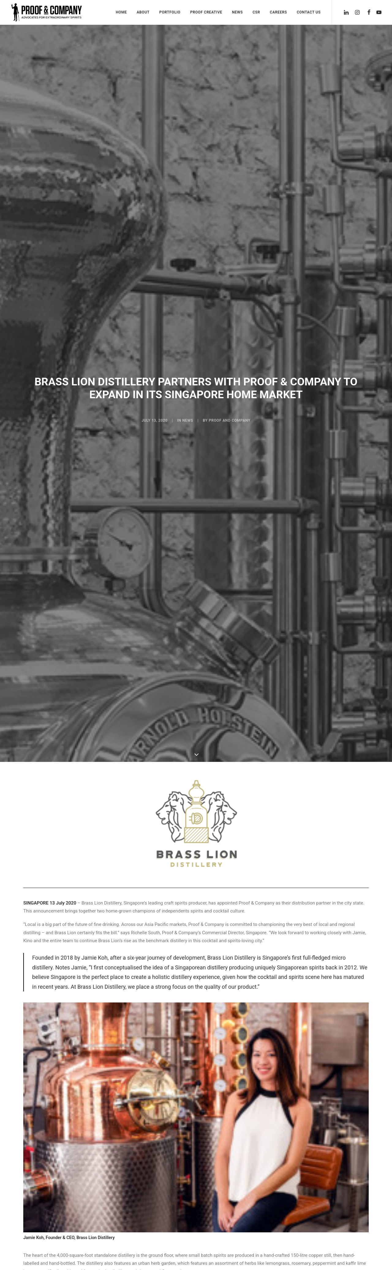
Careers (278, 12)
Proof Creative (206, 12)
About (143, 12)
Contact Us (309, 12)
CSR (256, 12)
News (237, 12)
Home (121, 12)
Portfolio (169, 12)
